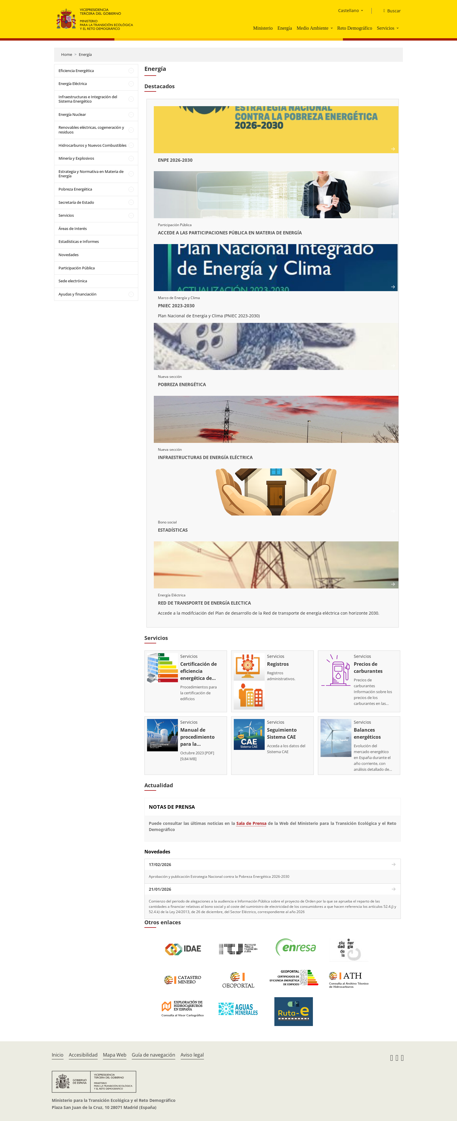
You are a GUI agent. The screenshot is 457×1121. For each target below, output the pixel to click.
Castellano (348, 10)
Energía (284, 28)
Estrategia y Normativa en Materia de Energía (91, 174)
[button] (332, 28)
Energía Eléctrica (73, 83)
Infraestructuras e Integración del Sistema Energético (88, 99)
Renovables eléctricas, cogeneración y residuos (91, 130)
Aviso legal (192, 1055)
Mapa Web (114, 1055)
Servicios (385, 28)
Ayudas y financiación (77, 294)
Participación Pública (77, 268)
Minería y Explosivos (76, 158)
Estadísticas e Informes (79, 241)
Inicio (58, 1055)
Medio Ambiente (312, 28)
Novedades (69, 254)
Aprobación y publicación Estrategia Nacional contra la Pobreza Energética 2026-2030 (219, 876)
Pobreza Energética (75, 189)
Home (66, 54)
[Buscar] (390, 11)
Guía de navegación (153, 1055)
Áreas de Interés (73, 228)
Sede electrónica (73, 280)
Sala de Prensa (251, 823)
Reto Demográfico (354, 28)
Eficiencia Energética (76, 70)
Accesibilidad (83, 1055)
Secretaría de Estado (76, 202)
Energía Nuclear (72, 114)
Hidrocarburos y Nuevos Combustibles (92, 145)
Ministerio (263, 28)
